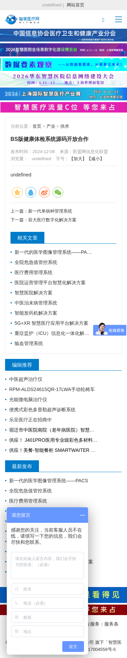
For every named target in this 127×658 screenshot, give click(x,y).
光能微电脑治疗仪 (28, 399)
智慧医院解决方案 (33, 292)
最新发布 (22, 466)
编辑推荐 (22, 365)
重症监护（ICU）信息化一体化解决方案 (54, 333)
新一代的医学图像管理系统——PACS (54, 252)
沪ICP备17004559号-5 (94, 649)
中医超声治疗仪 (25, 379)
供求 (64, 126)
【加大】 (78, 158)
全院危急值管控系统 (36, 262)
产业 (50, 126)
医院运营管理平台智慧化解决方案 (50, 282)
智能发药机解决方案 (36, 313)
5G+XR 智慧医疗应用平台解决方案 (51, 323)
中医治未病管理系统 (36, 303)
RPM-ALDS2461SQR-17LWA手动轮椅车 (52, 389)
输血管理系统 (29, 343)
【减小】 (95, 158)
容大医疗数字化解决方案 (52, 219)
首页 (37, 126)
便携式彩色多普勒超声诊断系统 (42, 409)
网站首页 (75, 4)
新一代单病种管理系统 (50, 211)
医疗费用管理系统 (33, 272)
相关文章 (27, 238)
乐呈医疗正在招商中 (30, 419)
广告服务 (90, 624)
